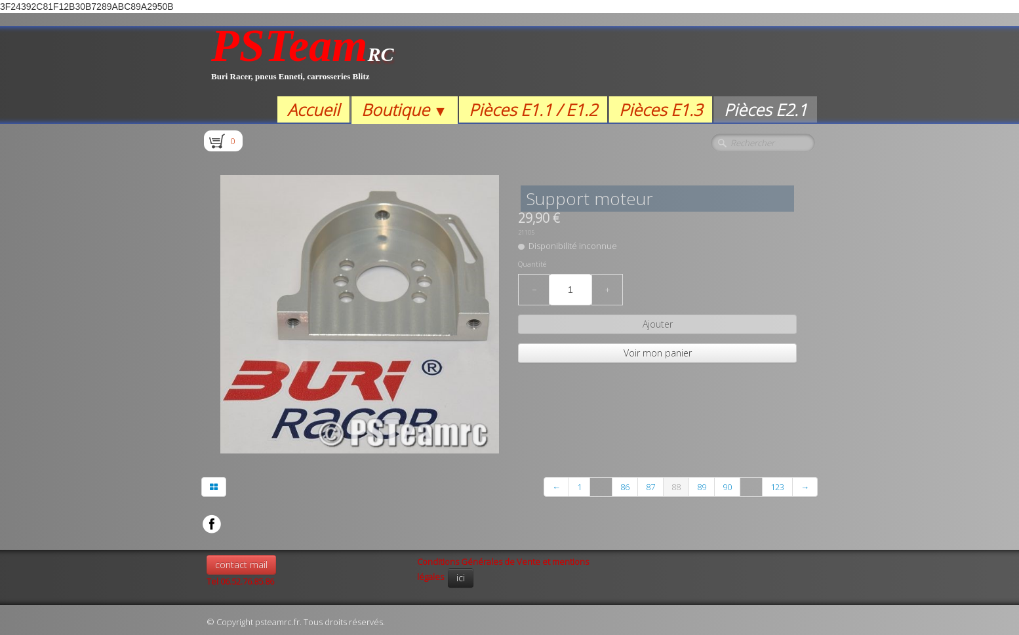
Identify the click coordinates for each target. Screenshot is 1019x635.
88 (676, 487)
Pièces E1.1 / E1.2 (533, 109)
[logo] (302, 61)
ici (460, 577)
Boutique (404, 109)
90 (727, 487)
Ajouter (658, 324)
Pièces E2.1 (765, 109)
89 (701, 487)
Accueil (313, 109)
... (601, 487)
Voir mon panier (658, 353)
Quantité (532, 264)
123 (777, 487)
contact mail (241, 564)
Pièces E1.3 (660, 109)
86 (624, 487)
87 (650, 487)
